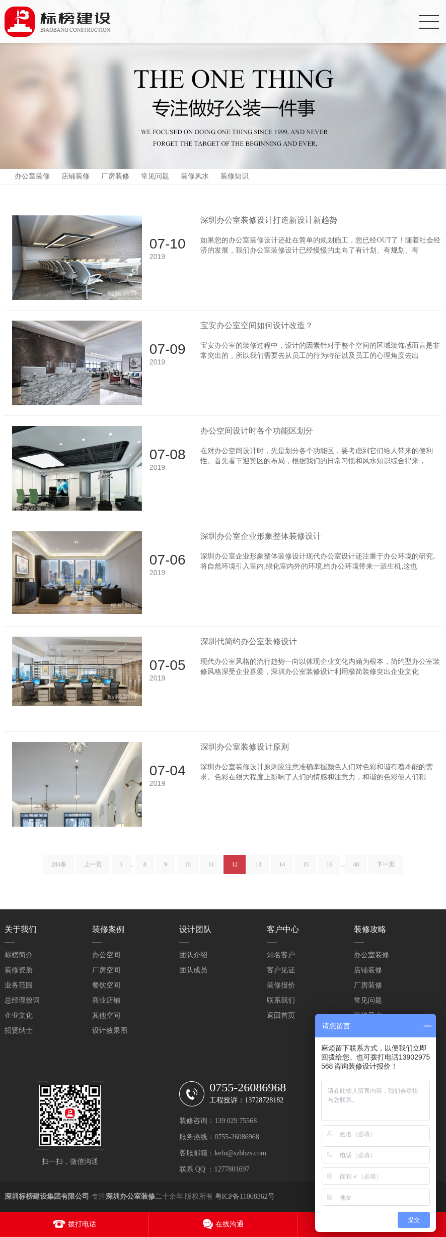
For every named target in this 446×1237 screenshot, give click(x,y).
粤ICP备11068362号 (245, 1196)
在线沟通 (229, 1224)
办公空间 (106, 955)
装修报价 (281, 985)
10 (188, 868)
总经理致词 (22, 1000)
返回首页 (281, 1015)
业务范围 (19, 985)
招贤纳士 (19, 1030)
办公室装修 (32, 176)
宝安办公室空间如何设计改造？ (256, 325)
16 (329, 868)
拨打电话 (82, 1224)
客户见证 (281, 970)
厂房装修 (115, 176)
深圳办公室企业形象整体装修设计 (260, 536)
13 (258, 868)
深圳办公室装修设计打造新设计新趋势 (268, 220)
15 (306, 868)
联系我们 (281, 1000)
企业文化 (19, 1015)
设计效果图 (109, 1030)
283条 (58, 868)
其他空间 (106, 1015)
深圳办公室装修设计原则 (244, 747)
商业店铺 (106, 1000)
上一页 (93, 868)
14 (282, 868)
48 (356, 868)
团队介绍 (193, 955)
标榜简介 (19, 955)
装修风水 (195, 176)
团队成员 (193, 970)
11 (211, 868)
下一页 (386, 868)
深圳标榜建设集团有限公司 (47, 1196)
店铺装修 (75, 176)
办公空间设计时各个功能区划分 (256, 430)
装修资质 (19, 970)
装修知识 (234, 176)
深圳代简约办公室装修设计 (248, 641)
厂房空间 (106, 970)
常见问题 (155, 176)
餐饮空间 (106, 985)
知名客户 (281, 955)
